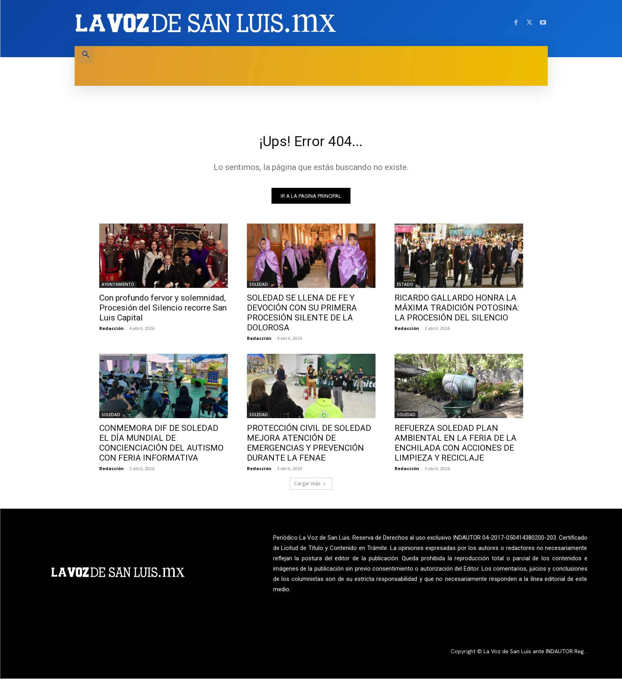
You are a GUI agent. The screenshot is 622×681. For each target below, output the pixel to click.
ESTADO (405, 287)
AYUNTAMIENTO (118, 287)
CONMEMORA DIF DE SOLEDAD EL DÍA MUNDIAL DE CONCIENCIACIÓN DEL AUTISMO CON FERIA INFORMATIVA (161, 445)
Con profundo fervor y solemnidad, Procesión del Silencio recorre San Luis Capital (163, 310)
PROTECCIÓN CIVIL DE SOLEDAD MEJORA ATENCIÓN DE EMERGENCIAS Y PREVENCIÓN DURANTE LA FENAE (309, 445)
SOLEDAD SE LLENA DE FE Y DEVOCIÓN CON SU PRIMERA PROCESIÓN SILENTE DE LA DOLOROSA (302, 315)
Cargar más (310, 486)
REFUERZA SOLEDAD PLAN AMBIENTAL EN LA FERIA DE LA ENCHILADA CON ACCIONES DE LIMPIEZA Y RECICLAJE (455, 445)
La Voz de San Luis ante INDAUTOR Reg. (534, 654)
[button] (85, 55)
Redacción (111, 331)
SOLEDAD (258, 287)
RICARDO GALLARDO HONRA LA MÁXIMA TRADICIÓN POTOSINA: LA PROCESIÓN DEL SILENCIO (457, 310)
